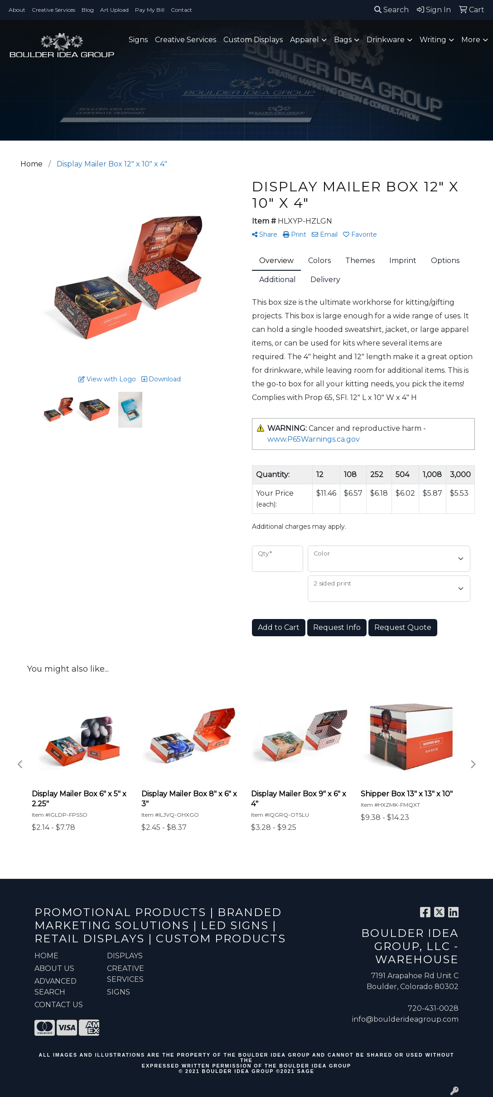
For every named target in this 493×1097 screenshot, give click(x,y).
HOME (46, 955)
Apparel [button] (304, 39)
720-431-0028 (433, 1008)
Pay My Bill (149, 9)
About (17, 9)
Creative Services (53, 9)
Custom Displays (253, 39)
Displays (125, 955)
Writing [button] (433, 39)
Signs (138, 39)
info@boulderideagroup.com (405, 1019)
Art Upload (114, 9)
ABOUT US (54, 968)
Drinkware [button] (386, 39)
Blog (88, 9)
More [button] (470, 39)
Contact (181, 9)
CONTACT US (58, 1004)
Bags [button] (343, 39)
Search (391, 9)
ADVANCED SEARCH (55, 986)
